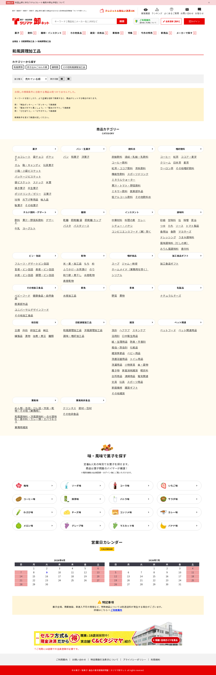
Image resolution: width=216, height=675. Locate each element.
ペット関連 (180, 322)
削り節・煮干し (72, 275)
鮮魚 (83, 287)
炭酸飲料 (117, 157)
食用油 (164, 231)
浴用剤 (116, 336)
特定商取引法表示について (104, 659)
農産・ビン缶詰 (45, 269)
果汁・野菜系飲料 (33, 220)
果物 (122, 295)
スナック (38, 182)
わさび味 (28, 512)
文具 (114, 382)
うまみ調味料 (186, 237)
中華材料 (117, 220)
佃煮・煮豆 (39, 336)
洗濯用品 (117, 365)
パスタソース (81, 226)
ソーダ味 (76, 485)
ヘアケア (124, 330)
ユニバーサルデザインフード (32, 310)
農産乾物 (68, 281)
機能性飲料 (118, 174)
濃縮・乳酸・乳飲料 (137, 157)
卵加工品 (35, 330)
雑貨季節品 (118, 353)
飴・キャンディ (31, 165)
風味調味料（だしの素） (174, 243)
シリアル (117, 275)
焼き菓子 (20, 188)
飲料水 (131, 148)
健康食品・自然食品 (34, 297)
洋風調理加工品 (93, 330)
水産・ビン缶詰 (24, 275)
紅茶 (176, 157)
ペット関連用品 (188, 330)
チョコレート (22, 157)
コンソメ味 (126, 512)
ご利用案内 (116, 610)
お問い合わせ (79, 659)
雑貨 (132, 322)
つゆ (162, 226)
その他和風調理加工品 (74, 67)
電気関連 (143, 376)
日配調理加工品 (27, 41)
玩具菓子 (48, 165)
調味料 (180, 212)
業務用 (34, 400)
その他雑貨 (118, 393)
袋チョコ (38, 157)
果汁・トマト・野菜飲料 (126, 185)
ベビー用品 (134, 353)
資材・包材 (85, 408)
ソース (179, 226)
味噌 (186, 220)
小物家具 (130, 365)
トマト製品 (192, 226)
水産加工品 (69, 295)
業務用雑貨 (21, 427)
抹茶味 (75, 499)
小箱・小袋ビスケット (28, 171)
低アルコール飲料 (122, 197)
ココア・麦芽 (189, 157)
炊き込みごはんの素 (37, 67)
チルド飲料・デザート (34, 212)
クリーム (165, 162)
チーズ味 (76, 512)
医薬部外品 (136, 191)
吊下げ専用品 (30, 199)
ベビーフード (22, 295)
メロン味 (28, 525)
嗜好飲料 (180, 148)
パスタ (67, 226)
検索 (121, 21)
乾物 (83, 255)
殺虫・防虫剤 (119, 347)
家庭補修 (117, 387)
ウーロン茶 (166, 168)
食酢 (173, 231)
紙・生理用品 (119, 342)
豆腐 (17, 330)
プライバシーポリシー (134, 659)
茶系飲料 (140, 168)
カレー (142, 220)
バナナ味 (173, 525)
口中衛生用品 (130, 336)
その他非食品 (71, 414)
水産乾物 (89, 275)
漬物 (27, 336)
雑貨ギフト (131, 387)
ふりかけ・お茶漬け (75, 269)
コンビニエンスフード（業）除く (131, 231)
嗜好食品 (132, 255)
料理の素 (130, 220)
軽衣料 (144, 370)
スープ (115, 263)
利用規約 (155, 659)
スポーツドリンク (137, 174)
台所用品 (117, 376)
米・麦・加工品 (72, 263)
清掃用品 (130, 376)
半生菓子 (33, 188)
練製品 (19, 336)
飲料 (17, 220)
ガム (17, 165)
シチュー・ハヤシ (122, 226)
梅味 (26, 485)
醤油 (193, 220)
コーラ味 (124, 485)
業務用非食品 (83, 400)
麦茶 (186, 162)
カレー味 (173, 512)
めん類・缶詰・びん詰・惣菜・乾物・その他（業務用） (34, 409)
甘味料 (172, 220)
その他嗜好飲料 (185, 168)
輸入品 (45, 199)
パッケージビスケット (28, 176)
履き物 (116, 370)
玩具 (122, 382)
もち (86, 263)
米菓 (48, 182)
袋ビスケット (22, 182)
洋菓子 (85, 157)
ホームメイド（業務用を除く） (130, 269)
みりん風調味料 (169, 249)
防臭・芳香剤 (138, 342)
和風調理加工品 (72, 330)
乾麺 (65, 220)
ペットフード (168, 330)
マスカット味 (127, 525)
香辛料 (185, 249)
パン (66, 157)
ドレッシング (168, 237)
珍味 (17, 199)
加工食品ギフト (180, 255)
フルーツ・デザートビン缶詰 (32, 263)
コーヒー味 (29, 499)
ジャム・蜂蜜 (130, 263)
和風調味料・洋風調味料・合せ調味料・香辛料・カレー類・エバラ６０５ (36, 419)
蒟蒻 (25, 330)
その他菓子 (31, 205)
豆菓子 (48, 194)
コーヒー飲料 (119, 162)
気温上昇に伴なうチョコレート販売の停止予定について (40, 2)
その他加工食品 (35, 287)
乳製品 (180, 287)
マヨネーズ (184, 231)
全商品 (15, 41)
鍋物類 (55, 67)
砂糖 (162, 220)
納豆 (45, 330)
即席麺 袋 (76, 220)
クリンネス (69, 408)
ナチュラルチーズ (170, 295)
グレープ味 (77, 525)
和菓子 (75, 157)
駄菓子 (19, 205)
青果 (132, 287)
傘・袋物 (143, 365)
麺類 (83, 212)
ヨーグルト (29, 228)
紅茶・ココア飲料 (122, 168)
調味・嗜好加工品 (73, 336)
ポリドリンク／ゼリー (28, 194)
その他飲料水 (143, 197)
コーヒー (165, 157)
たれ (170, 226)
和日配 (34, 322)
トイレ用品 (136, 359)
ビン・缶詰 (35, 255)
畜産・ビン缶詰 (24, 269)
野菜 (114, 295)
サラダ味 (173, 499)
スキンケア (139, 330)
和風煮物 (18, 67)
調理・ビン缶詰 (45, 275)
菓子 (35, 148)
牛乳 (17, 228)
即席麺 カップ (93, 220)
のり (92, 269)
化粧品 (134, 347)
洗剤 (114, 330)
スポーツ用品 (135, 382)
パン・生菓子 (83, 148)
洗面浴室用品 (119, 359)
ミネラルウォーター (123, 180)
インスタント (132, 212)
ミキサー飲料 (119, 191)
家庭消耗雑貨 (130, 370)
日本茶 (177, 162)
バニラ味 (124, 499)
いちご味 (173, 485)
